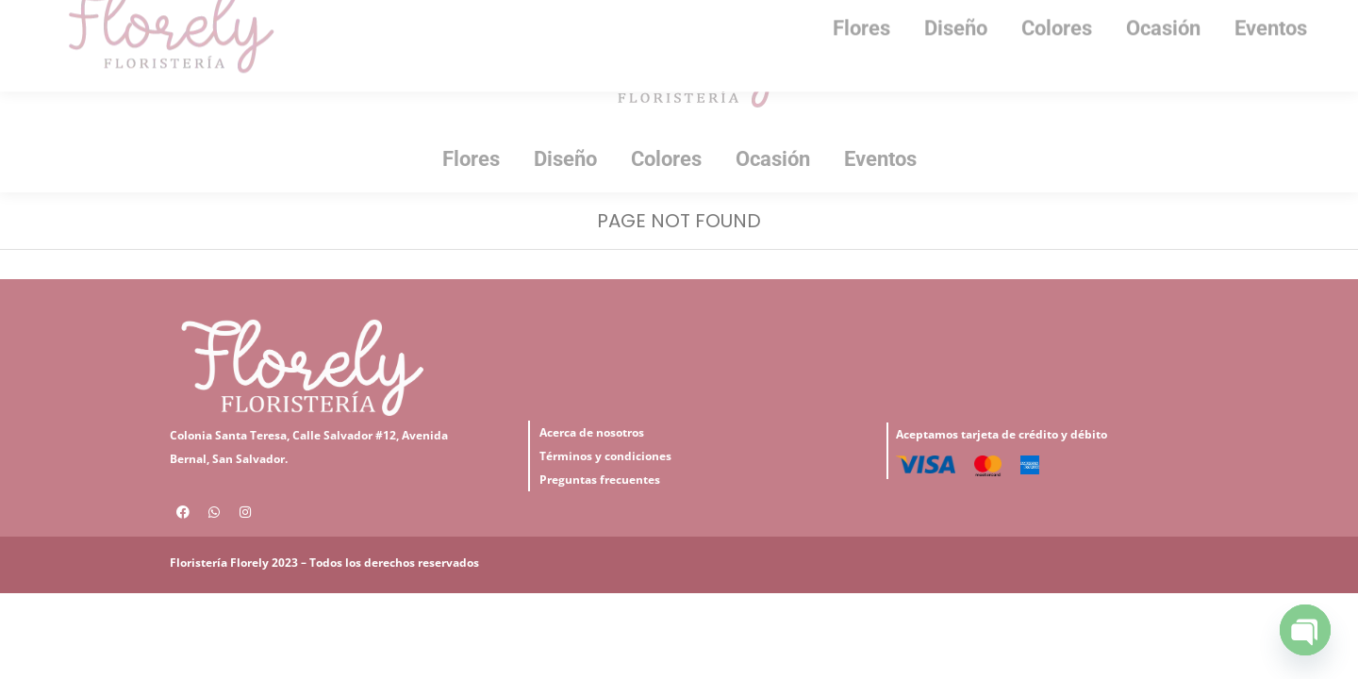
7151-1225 (355, 16)
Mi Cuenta (233, 17)
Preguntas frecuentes (599, 513)
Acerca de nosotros (591, 466)
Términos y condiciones (605, 490)
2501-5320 (469, 16)
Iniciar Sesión (118, 17)
